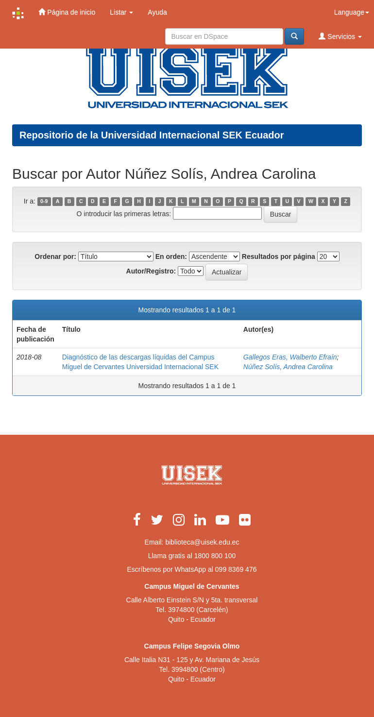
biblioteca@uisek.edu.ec (202, 542)
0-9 (44, 202)
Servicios (340, 36)
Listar (121, 12)
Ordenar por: (55, 256)
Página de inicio (66, 12)
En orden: (171, 256)
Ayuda (157, 12)
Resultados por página (278, 256)
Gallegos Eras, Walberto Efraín (290, 357)
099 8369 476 (236, 569)
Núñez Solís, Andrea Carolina (288, 367)
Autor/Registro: (151, 271)
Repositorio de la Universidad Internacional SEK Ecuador (151, 135)
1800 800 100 (215, 556)
